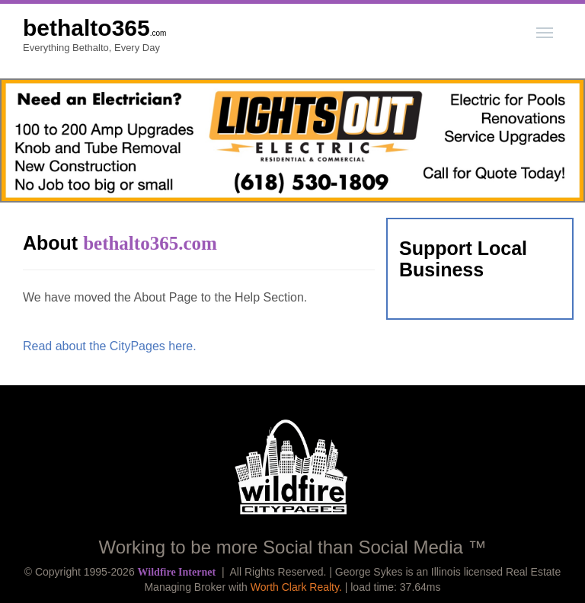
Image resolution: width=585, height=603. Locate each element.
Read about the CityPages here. (110, 346)
